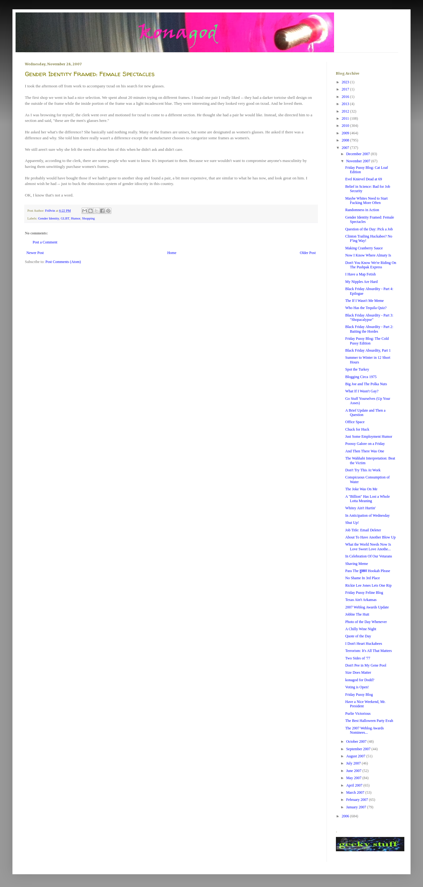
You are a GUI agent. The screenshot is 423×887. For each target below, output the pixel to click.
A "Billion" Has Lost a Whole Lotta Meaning (367, 498)
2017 (346, 89)
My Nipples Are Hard (361, 281)
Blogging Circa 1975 (361, 377)
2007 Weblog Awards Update (367, 607)
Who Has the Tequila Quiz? (366, 308)
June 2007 (354, 771)
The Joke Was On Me (361, 489)
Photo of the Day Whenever (366, 622)
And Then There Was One (364, 451)
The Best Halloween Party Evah (369, 720)
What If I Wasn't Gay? (362, 391)
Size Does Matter (358, 672)
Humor (75, 218)
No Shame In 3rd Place (362, 578)
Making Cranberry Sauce (364, 248)
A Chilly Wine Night (360, 629)
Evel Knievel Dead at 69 (363, 179)
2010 (346, 125)
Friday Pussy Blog (359, 694)
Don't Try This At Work (362, 470)
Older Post (308, 253)
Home (171, 253)
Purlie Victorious (357, 713)
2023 (346, 82)
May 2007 (354, 778)
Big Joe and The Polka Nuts (366, 384)
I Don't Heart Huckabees (363, 643)
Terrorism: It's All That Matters (368, 651)
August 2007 (356, 756)
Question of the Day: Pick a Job (369, 229)
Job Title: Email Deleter (363, 530)
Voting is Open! (357, 687)
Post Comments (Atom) (63, 262)
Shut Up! (352, 522)
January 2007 (356, 807)
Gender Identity (48, 218)
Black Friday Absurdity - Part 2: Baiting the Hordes (369, 329)
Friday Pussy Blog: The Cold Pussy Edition (367, 340)
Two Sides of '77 (357, 658)
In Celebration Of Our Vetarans (368, 556)
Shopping (88, 218)
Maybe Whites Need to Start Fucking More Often (366, 200)
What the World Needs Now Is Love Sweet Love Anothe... (368, 546)
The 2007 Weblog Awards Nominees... (364, 730)
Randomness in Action (362, 210)
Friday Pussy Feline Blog (364, 592)
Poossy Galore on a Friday (365, 443)
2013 (346, 104)
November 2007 (358, 161)
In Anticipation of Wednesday (367, 515)
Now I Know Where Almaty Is (368, 255)
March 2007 (355, 792)
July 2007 (354, 763)
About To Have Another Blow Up (370, 537)
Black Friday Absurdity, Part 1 (368, 350)
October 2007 (357, 741)
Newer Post (35, 253)
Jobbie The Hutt (357, 614)
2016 (346, 97)
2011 (346, 118)
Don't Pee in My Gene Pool (365, 665)
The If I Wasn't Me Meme (364, 300)
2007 (346, 148)
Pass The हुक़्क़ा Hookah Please (367, 571)
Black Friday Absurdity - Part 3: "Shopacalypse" (369, 317)
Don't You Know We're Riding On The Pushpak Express (370, 265)
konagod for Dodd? (359, 680)
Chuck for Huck (357, 429)
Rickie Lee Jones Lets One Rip (368, 585)
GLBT (65, 218)
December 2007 (358, 154)
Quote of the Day (358, 636)
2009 (346, 133)
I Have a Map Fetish (360, 274)
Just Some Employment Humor (368, 436)
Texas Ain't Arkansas (361, 600)
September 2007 (358, 749)
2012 (346, 111)
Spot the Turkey (357, 369)
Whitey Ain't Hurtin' (360, 508)
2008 (346, 140)
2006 (346, 816)
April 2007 (354, 785)
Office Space (355, 422)
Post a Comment (45, 242)
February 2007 (357, 799)
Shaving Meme (356, 563)
